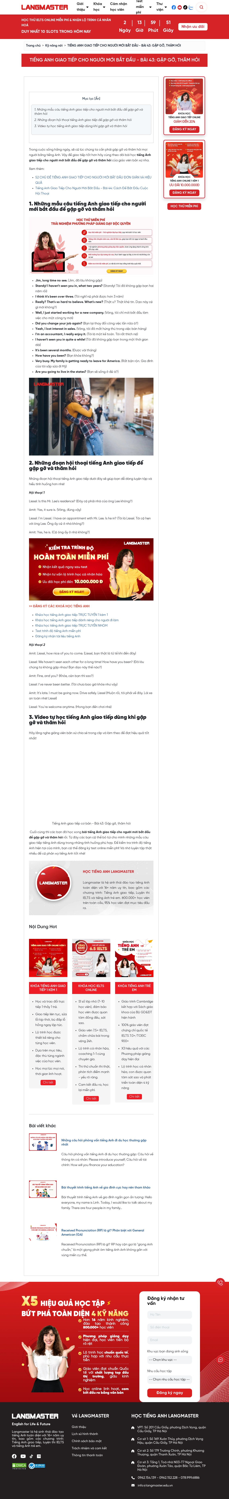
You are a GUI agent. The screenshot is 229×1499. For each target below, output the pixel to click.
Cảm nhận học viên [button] (118, 7)
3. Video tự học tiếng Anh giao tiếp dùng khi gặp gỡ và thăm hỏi (80, 126)
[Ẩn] (97, 98)
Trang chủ (33, 45)
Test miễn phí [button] (144, 7)
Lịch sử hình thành (85, 1434)
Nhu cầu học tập (159, 1371)
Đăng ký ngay (169, 1393)
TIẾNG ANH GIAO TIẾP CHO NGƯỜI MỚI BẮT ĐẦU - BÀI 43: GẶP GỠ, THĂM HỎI (124, 45)
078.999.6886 (190, 1478)
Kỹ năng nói (54, 45)
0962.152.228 (168, 1478)
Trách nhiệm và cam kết (89, 1448)
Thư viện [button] (161, 7)
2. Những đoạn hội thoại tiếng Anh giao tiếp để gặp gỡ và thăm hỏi (83, 120)
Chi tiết (48, 1082)
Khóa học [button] (99, 7)
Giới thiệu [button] (83, 7)
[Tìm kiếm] (201, 7)
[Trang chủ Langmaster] (45, 7)
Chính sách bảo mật (87, 1441)
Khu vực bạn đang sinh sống (167, 1351)
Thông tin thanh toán (87, 1455)
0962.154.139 (147, 1478)
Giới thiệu (79, 1427)
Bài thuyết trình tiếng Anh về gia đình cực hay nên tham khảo (105, 1187)
